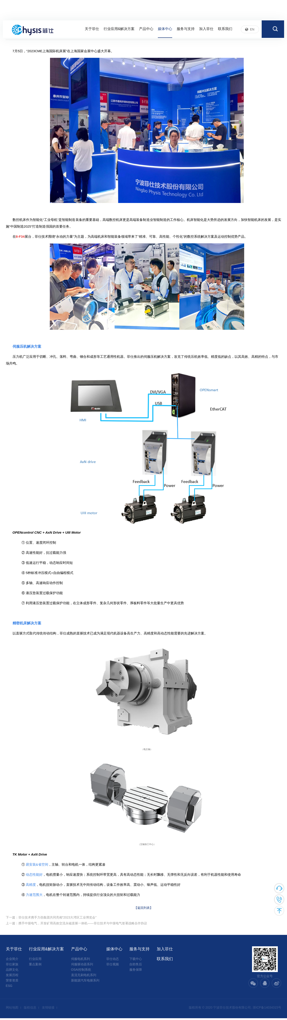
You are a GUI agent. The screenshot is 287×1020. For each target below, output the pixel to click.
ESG (9, 987)
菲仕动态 (112, 960)
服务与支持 (186, 30)
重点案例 (35, 966)
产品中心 (146, 30)
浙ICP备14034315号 (267, 1009)
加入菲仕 (206, 30)
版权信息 (30, 1009)
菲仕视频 (112, 966)
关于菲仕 (92, 30)
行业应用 (35, 960)
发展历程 (12, 977)
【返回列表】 (143, 909)
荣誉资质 (12, 982)
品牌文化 (12, 971)
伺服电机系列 (80, 960)
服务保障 (135, 971)
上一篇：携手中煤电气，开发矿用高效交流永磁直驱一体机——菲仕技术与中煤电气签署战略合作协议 (76, 925)
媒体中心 (165, 30)
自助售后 (135, 966)
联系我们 (225, 30)
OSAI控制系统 (81, 971)
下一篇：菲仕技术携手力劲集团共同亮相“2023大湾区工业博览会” (51, 919)
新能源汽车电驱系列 (85, 982)
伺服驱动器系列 (82, 966)
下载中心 (135, 960)
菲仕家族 (12, 966)
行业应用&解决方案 (119, 30)
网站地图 (12, 1009)
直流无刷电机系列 (83, 977)
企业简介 (12, 960)
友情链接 (48, 1009)
